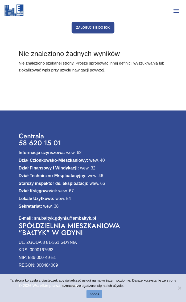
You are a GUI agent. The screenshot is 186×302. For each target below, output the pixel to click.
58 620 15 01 (40, 143)
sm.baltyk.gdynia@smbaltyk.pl (65, 218)
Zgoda (94, 294)
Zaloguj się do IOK (93, 27)
